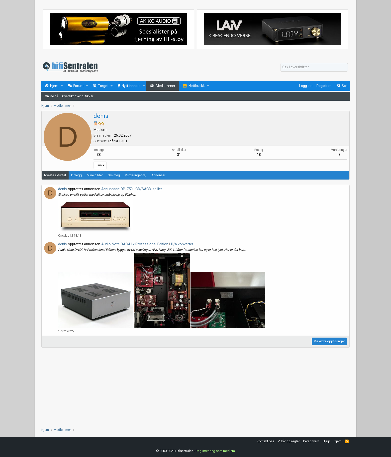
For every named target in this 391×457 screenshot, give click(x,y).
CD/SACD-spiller (148, 189)
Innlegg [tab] (76, 175)
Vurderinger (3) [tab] (135, 175)
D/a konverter (182, 244)
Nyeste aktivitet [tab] (55, 175)
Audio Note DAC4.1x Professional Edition (134, 244)
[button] (61, 86)
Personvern (311, 441)
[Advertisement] (191, 387)
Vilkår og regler (288, 441)
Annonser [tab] (158, 175)
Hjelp (326, 441)
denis (62, 189)
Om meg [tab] (114, 175)
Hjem (337, 441)
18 (259, 154)
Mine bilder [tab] (95, 175)
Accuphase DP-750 (117, 189)
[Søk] (314, 67)
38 (99, 154)
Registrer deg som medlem (215, 451)
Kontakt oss (265, 441)
